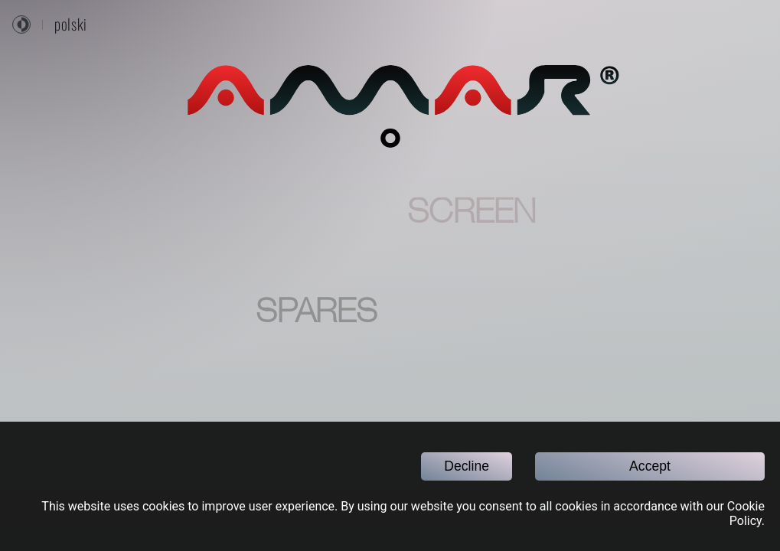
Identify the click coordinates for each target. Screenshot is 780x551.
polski (70, 24)
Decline (466, 466)
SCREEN (472, 214)
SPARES (316, 313)
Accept (650, 466)
